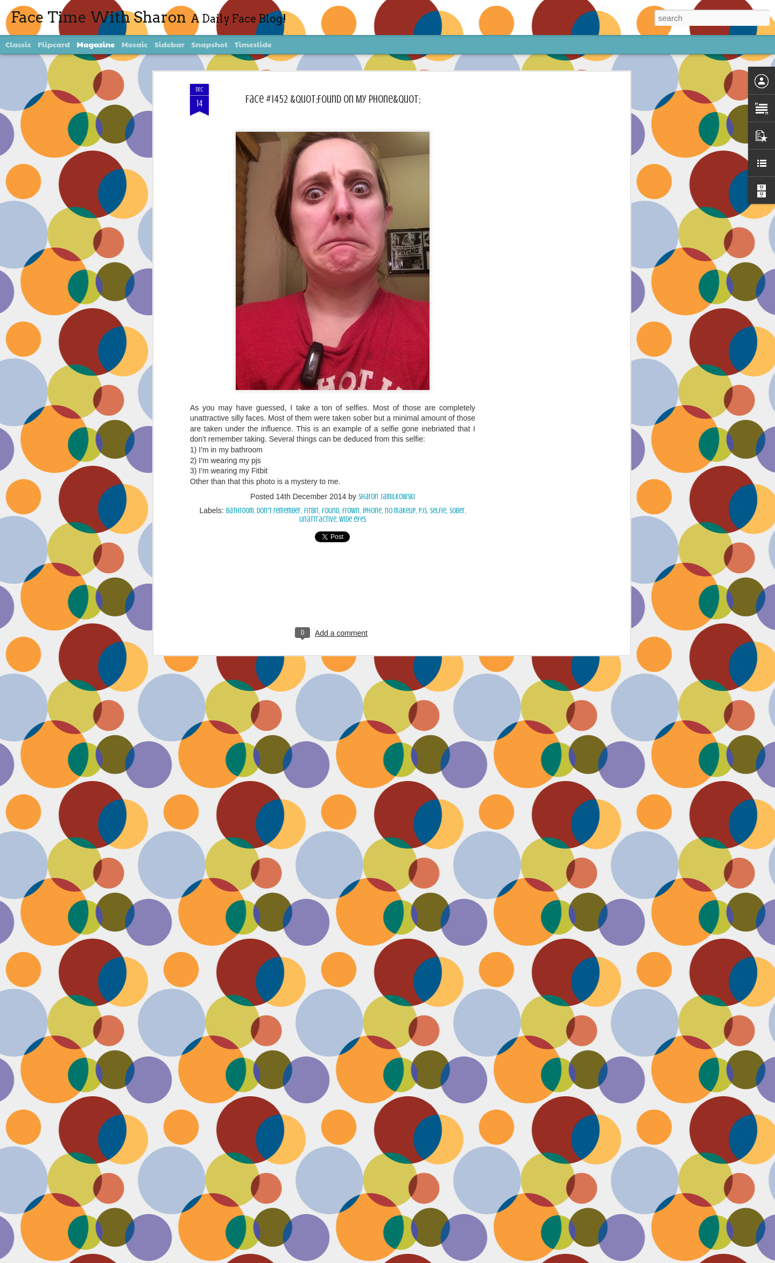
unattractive (317, 519)
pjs (423, 511)
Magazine (96, 44)
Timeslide (253, 44)
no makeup (400, 511)
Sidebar (169, 44)
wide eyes (352, 519)
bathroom (240, 511)
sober (457, 511)
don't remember (279, 511)
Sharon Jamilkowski (386, 497)
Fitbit (311, 511)
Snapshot (210, 44)
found (330, 511)
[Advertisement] (534, 253)
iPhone (372, 511)
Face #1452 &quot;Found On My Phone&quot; (332, 99)
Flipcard (54, 44)
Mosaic (135, 44)
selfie (438, 511)
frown (351, 511)
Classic (18, 44)
